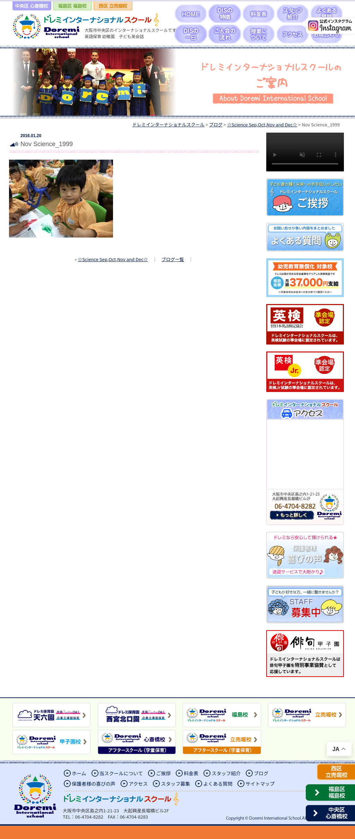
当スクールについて (121, 773)
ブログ (261, 773)
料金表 (191, 773)
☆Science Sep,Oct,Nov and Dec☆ (113, 259)
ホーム (79, 773)
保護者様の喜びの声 (93, 783)
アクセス (138, 783)
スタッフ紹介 (226, 773)
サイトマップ (260, 783)
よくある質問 (217, 783)
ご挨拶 (163, 773)
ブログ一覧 (173, 259)
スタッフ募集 (175, 783)
